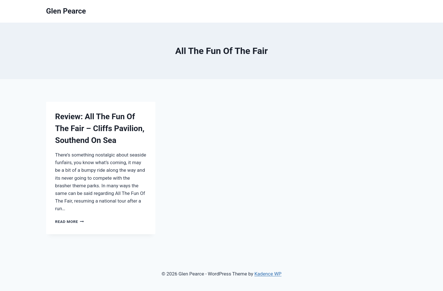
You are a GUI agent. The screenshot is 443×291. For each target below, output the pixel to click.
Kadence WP (267, 274)
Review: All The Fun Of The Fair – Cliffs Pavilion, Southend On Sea (99, 128)
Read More (69, 221)
